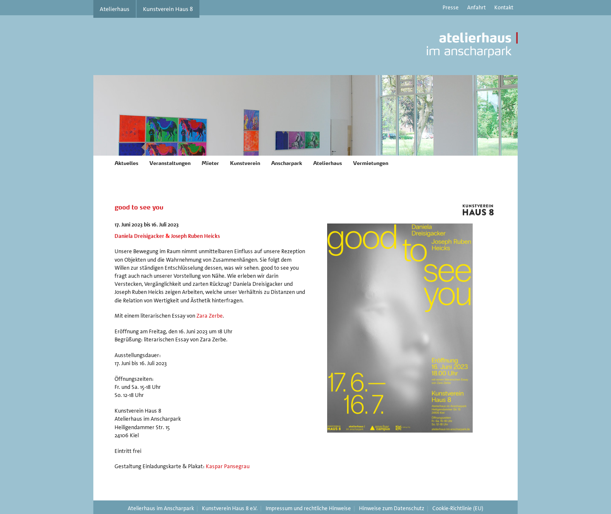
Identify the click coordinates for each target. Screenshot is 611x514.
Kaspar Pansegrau (227, 466)
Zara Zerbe (209, 315)
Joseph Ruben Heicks (195, 236)
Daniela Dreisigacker (139, 236)
